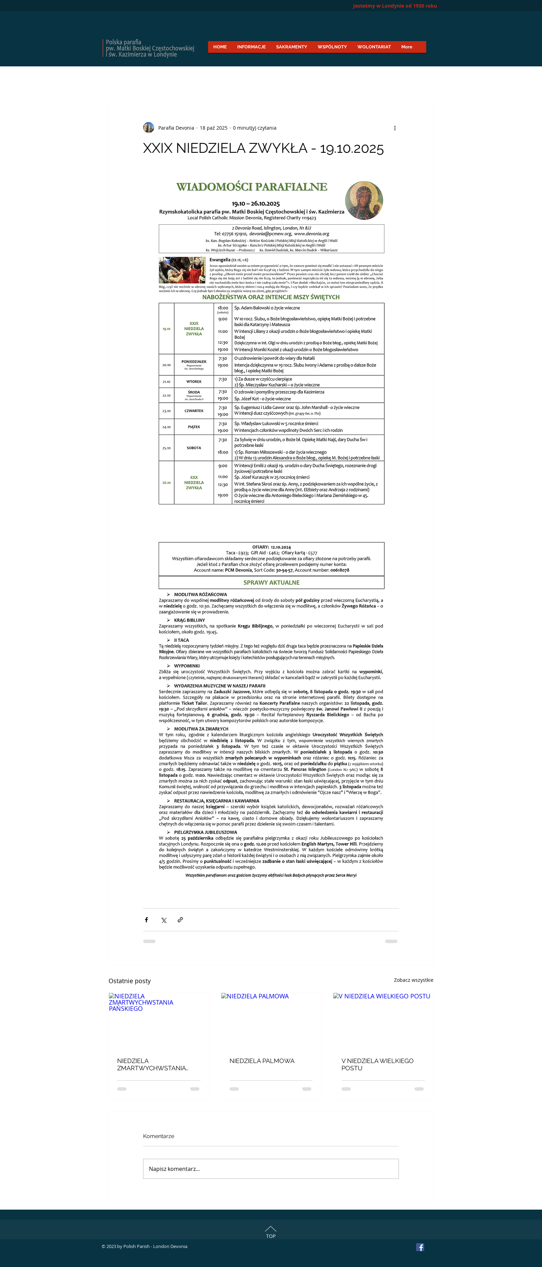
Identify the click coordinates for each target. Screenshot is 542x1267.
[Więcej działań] (395, 127)
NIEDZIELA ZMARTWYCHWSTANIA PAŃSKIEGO (151, 1064)
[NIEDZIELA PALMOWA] (271, 1021)
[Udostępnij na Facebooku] (146, 919)
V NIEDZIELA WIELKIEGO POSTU (378, 1064)
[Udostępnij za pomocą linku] (180, 919)
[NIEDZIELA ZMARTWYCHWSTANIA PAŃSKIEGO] (159, 1021)
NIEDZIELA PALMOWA (262, 1060)
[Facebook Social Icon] (420, 1247)
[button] (251, 49)
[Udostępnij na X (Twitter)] (163, 919)
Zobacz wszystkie (413, 980)
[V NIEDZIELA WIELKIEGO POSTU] (383, 1021)
